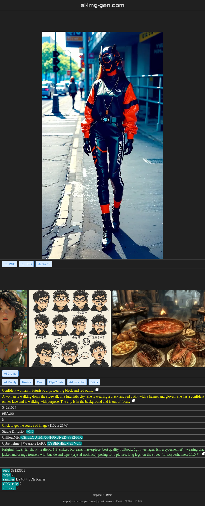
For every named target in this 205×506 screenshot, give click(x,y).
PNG (9, 264)
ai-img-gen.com (103, 5)
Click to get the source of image (24, 425)
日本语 (138, 501)
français (92, 501)
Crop (40, 382)
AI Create (10, 373)
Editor (94, 382)
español (74, 501)
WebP (43, 264)
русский (100, 501)
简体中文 (119, 501)
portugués (83, 501)
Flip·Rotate (56, 382)
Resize (26, 382)
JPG (26, 264)
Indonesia (110, 501)
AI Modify (10, 382)
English (66, 501)
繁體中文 (129, 501)
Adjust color (77, 382)
